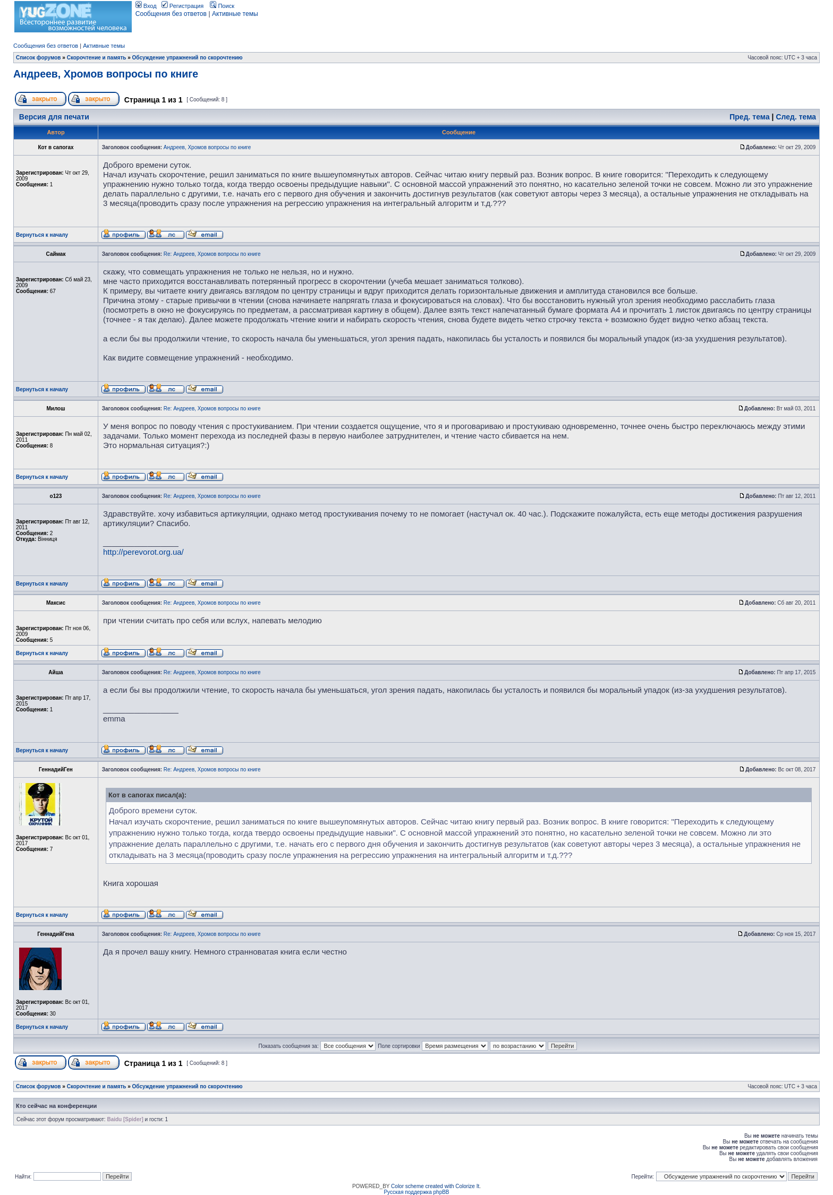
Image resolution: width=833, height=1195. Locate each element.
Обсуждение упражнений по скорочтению (187, 58)
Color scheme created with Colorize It (435, 1186)
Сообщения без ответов (171, 14)
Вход (146, 6)
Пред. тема (749, 117)
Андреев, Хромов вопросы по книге (105, 74)
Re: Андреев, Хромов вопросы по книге (212, 254)
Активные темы (235, 14)
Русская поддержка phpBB (416, 1192)
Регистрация (182, 6)
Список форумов (38, 58)
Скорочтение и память (96, 58)
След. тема (796, 117)
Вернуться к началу (42, 235)
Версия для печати (54, 117)
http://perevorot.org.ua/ (143, 551)
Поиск (222, 6)
